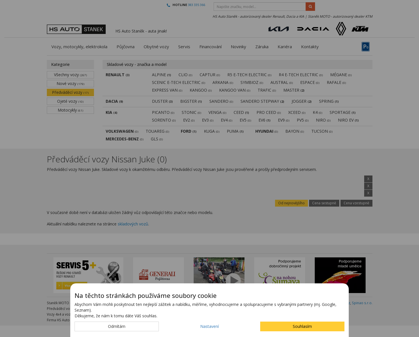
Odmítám (116, 326)
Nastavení (209, 326)
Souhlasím (302, 326)
